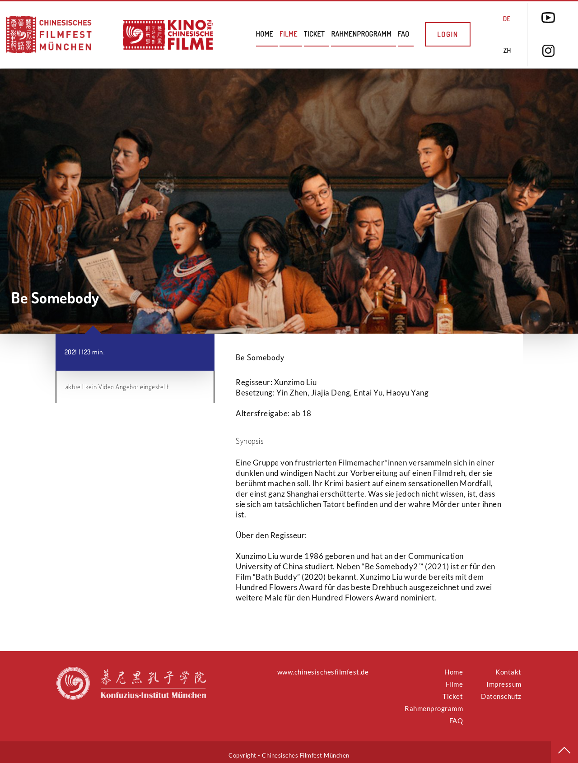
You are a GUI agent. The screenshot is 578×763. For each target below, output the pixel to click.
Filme (289, 33)
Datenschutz (501, 690)
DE (507, 18)
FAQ (403, 33)
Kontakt (508, 665)
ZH (507, 50)
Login (447, 34)
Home (265, 33)
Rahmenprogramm (361, 33)
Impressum (504, 678)
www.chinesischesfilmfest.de (323, 665)
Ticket (314, 33)
